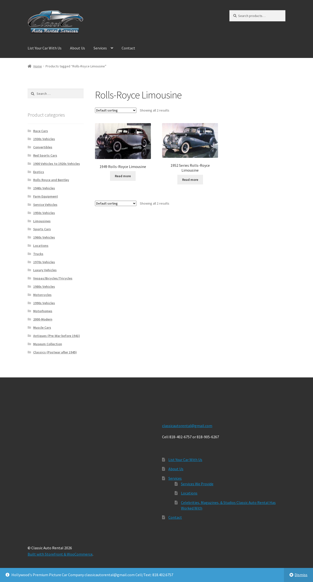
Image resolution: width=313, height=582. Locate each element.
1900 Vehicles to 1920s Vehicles (56, 163)
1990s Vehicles (44, 303)
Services (100, 48)
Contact (128, 48)
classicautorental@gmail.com (187, 425)
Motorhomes (42, 311)
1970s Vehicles (44, 262)
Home (37, 66)
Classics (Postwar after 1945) (55, 352)
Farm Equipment (45, 196)
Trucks (38, 254)
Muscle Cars (42, 327)
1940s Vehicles (44, 188)
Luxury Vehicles (45, 270)
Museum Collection (47, 344)
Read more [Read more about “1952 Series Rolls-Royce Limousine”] (190, 179)
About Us (77, 48)
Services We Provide (197, 483)
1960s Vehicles (44, 237)
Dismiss (301, 574)
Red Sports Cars (45, 155)
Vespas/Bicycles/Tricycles (52, 278)
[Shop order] (115, 110)
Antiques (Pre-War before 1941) (56, 336)
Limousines (42, 221)
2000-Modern (42, 319)
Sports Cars (42, 229)
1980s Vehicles (44, 286)
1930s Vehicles (44, 139)
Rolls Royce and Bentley (51, 180)
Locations (40, 245)
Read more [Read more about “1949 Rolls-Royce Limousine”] (123, 176)
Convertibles (42, 147)
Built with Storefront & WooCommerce (60, 554)
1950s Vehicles (44, 213)
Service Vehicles (45, 204)
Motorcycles (42, 295)
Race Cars (40, 131)
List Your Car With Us (45, 48)
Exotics (38, 172)
